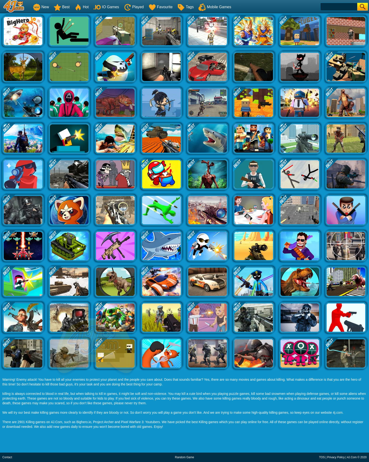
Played (134, 7)
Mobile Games (214, 7)
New (41, 7)
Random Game (184, 457)
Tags (185, 7)
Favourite (160, 7)
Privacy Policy (336, 457)
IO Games (106, 7)
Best (62, 7)
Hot (81, 7)
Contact (7, 457)
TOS (322, 457)
